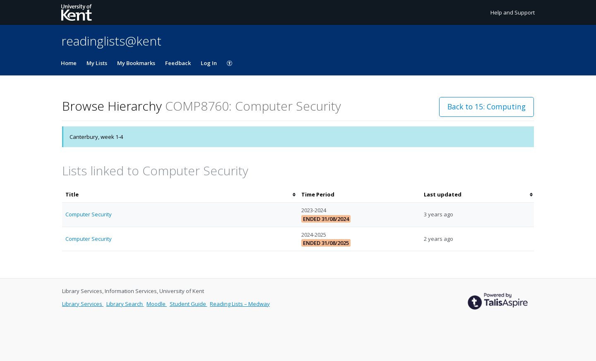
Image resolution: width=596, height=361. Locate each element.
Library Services (82, 304)
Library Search (125, 304)
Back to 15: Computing (486, 106)
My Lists (97, 63)
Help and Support (512, 12)
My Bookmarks (136, 63)
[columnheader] (180, 194)
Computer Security (88, 214)
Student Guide (188, 304)
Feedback (178, 63)
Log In (209, 63)
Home (69, 63)
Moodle (157, 304)
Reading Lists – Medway (240, 304)
